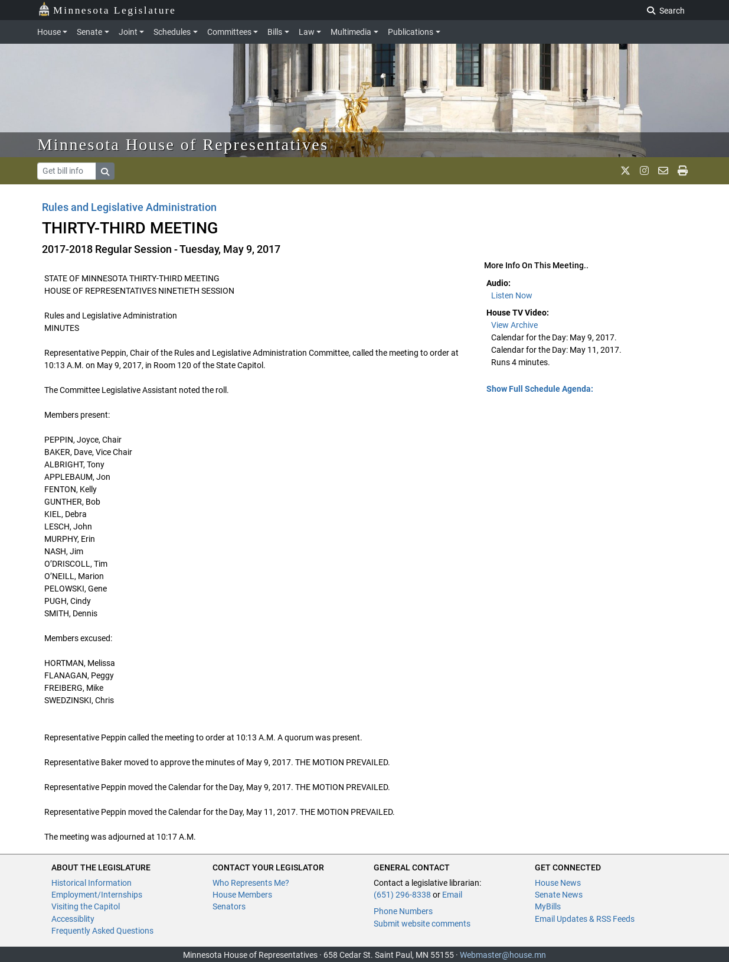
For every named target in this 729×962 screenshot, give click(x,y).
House (49, 32)
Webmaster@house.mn (503, 955)
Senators (229, 906)
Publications (410, 32)
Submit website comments (422, 923)
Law (307, 32)
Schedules (172, 32)
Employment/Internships (96, 894)
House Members (242, 894)
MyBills (548, 906)
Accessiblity (72, 919)
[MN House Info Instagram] (644, 171)
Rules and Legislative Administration (129, 207)
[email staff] (663, 171)
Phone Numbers (403, 911)
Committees (229, 32)
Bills (274, 32)
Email (452, 894)
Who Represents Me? (251, 883)
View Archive (514, 325)
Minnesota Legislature (107, 9)
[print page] (682, 171)
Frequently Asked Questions (102, 930)
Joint (128, 32)
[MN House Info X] (625, 171)
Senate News (559, 894)
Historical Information (91, 883)
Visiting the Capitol (85, 906)
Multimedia (351, 32)
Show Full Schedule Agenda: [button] (539, 389)
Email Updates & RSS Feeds (585, 919)
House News (558, 883)
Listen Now (511, 295)
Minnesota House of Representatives (183, 144)
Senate (89, 32)
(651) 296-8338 (402, 894)
